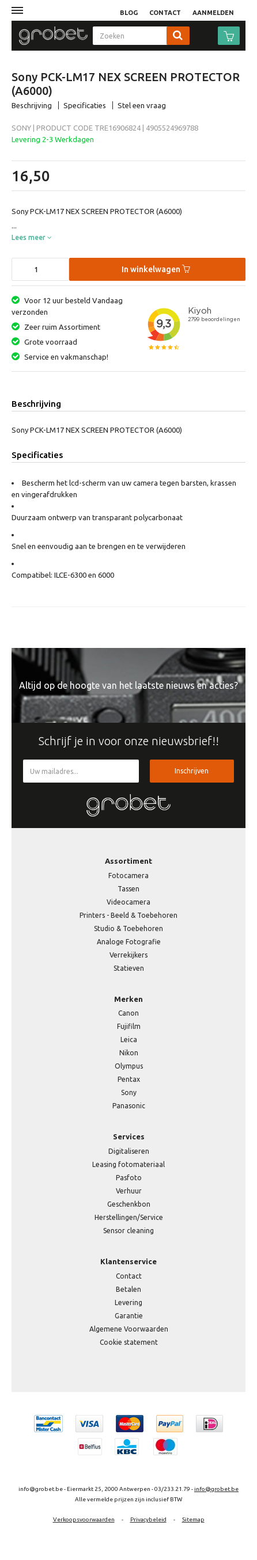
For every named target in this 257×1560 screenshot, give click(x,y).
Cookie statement (129, 1342)
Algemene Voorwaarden (128, 1329)
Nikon (128, 1052)
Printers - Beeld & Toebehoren (128, 915)
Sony (129, 1092)
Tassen (128, 888)
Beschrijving (32, 105)
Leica (128, 1039)
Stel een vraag (142, 105)
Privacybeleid (148, 1519)
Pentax (129, 1079)
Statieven (129, 968)
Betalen (128, 1289)
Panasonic (128, 1105)
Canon (128, 1013)
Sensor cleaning (128, 1230)
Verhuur (129, 1191)
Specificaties (84, 105)
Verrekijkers (128, 955)
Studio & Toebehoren (128, 928)
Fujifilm (129, 1026)
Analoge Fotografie (129, 941)
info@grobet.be (216, 1489)
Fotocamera (128, 875)
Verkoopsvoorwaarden (84, 1519)
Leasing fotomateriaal (128, 1164)
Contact (129, 1276)
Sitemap (193, 1519)
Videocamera (128, 902)
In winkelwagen (156, 269)
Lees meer (32, 237)
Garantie (129, 1315)
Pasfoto (129, 1177)
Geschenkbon (128, 1204)
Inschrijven (192, 771)
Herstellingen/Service (129, 1217)
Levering (128, 1302)
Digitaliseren (128, 1151)
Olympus (129, 1066)
